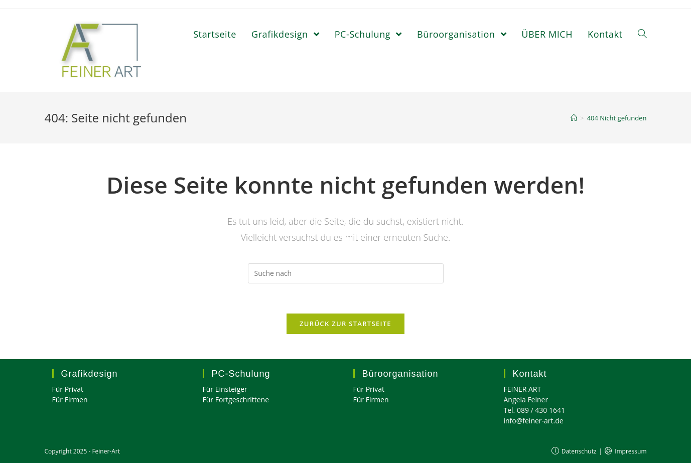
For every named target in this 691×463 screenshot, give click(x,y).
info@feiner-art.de (534, 420)
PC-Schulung (241, 374)
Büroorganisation (400, 374)
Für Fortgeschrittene (236, 399)
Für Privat (68, 389)
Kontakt (530, 374)
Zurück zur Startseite (345, 323)
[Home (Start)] (574, 117)
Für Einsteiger (225, 389)
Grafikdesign (89, 374)
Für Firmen (70, 399)
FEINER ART (522, 389)
